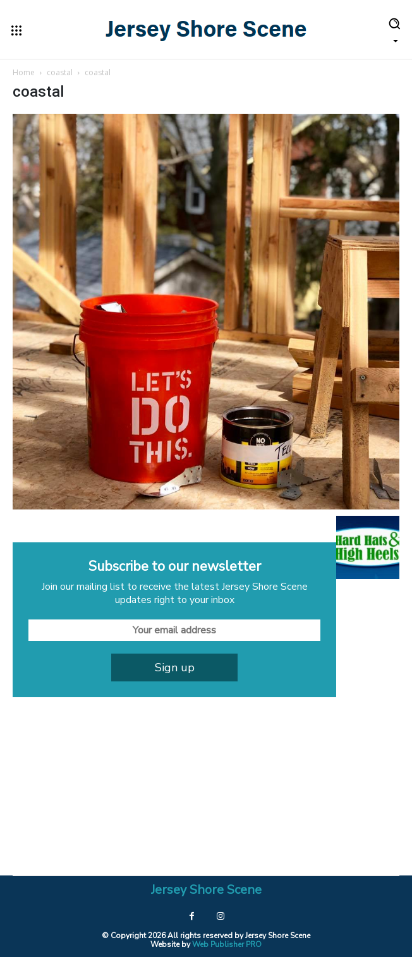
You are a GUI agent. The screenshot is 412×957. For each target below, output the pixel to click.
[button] (394, 29)
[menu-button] (16, 30)
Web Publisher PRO (227, 944)
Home (24, 72)
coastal (60, 72)
